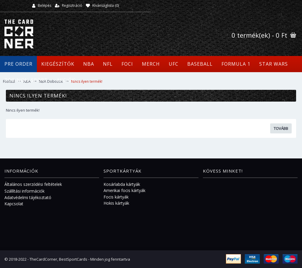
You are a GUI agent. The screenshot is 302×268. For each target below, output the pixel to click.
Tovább (281, 128)
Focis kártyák (116, 197)
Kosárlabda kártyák (122, 184)
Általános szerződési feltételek (33, 184)
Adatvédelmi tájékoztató (27, 197)
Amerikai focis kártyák (124, 190)
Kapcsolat (13, 203)
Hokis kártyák (116, 203)
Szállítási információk (24, 191)
